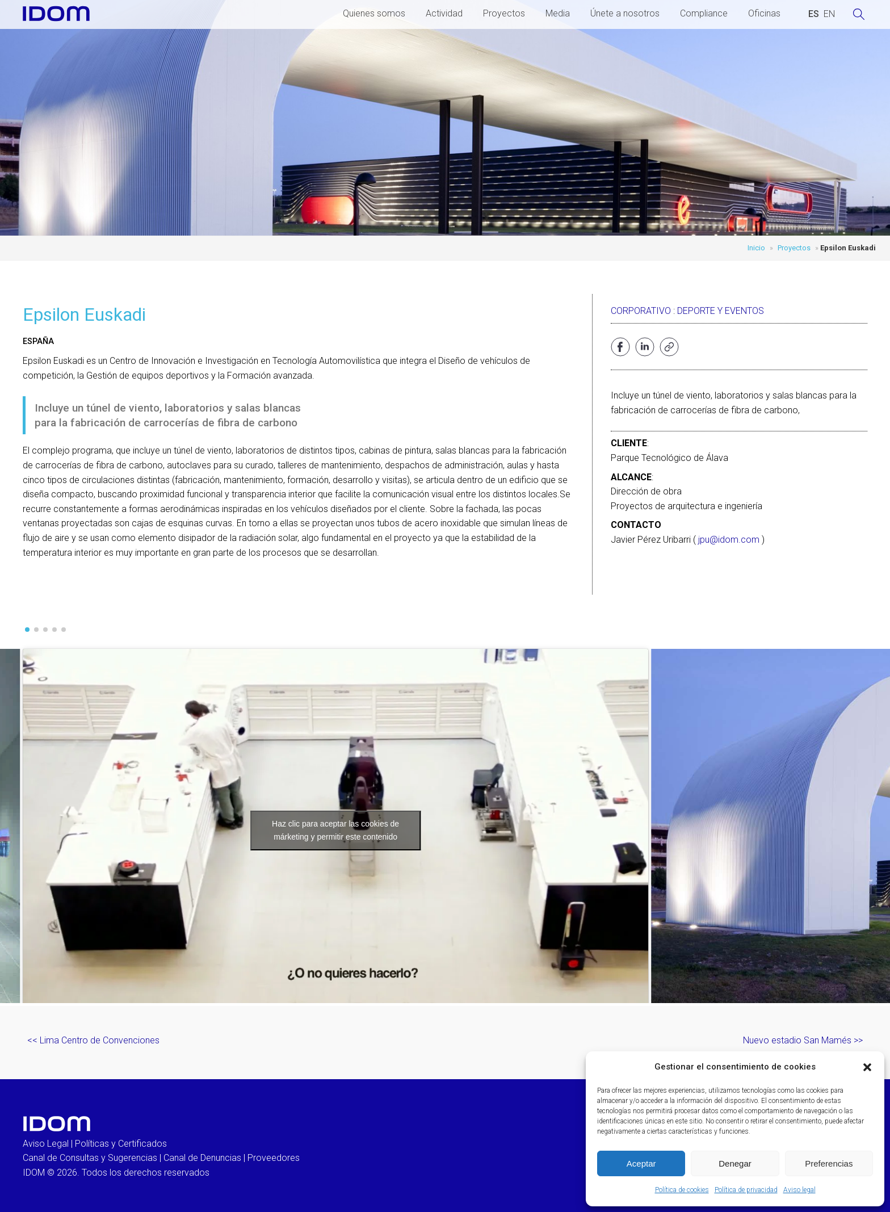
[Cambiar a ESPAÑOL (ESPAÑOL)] (813, 14)
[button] (867, 1067)
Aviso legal (799, 1190)
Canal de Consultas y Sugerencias (90, 1157)
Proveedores (273, 1157)
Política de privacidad (746, 1190)
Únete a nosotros (625, 13)
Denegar (735, 1163)
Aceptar (641, 1163)
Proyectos (504, 13)
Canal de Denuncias (202, 1157)
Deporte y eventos (720, 310)
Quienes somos (374, 13)
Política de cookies (682, 1190)
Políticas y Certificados (121, 1143)
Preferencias (829, 1163)
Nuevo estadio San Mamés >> (803, 1040)
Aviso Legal (46, 1143)
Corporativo (641, 310)
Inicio (756, 248)
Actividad (444, 13)
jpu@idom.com (728, 539)
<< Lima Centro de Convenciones (93, 1040)
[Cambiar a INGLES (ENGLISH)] (829, 14)
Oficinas (764, 13)
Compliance (704, 13)
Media (557, 13)
